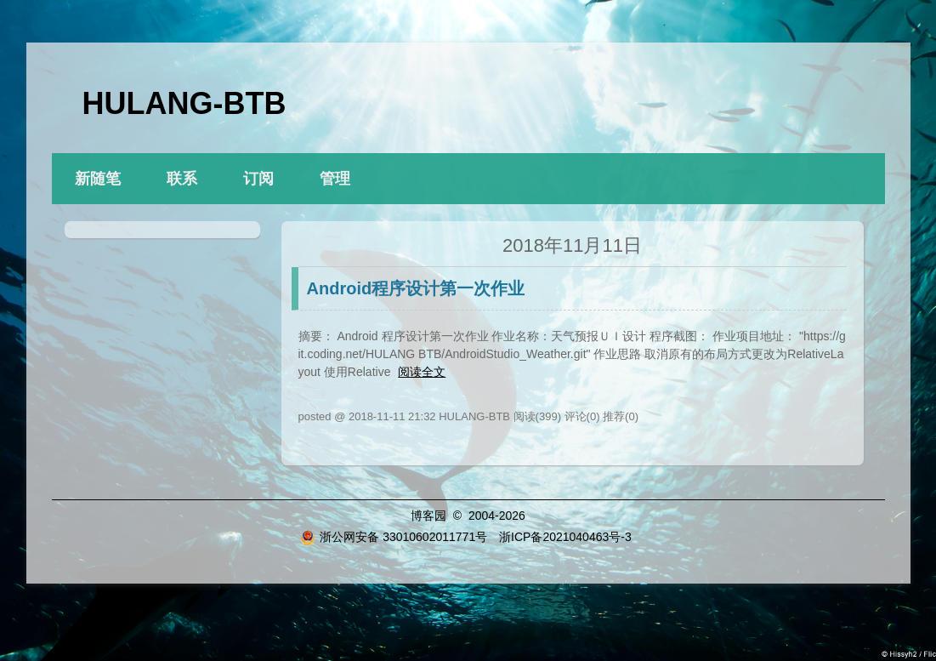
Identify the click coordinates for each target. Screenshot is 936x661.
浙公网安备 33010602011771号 (393, 537)
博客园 (428, 515)
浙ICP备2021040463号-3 (565, 537)
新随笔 (98, 178)
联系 (182, 178)
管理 (335, 178)
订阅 (258, 178)
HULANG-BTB (184, 103)
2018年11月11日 (572, 245)
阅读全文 (421, 372)
